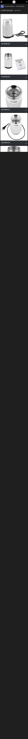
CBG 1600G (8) (5, 340)
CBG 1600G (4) (5, 472)
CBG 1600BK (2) (5, 736)
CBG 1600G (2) (5, 538)
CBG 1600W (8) (5, 44)
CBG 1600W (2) (5, 109)
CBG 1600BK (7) (5, 571)
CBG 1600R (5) (5, 208)
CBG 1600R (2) (5, 274)
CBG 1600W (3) (5, 142)
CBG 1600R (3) (5, 241)
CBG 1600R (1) (5, 406)
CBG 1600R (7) (5, 307)
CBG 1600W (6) (5, 77)
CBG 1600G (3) (5, 439)
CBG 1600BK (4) (5, 703)
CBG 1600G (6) (5, 373)
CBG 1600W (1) (5, 175)
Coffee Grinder (20, 6)
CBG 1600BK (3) (5, 670)
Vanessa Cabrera (9, 6)
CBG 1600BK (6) (5, 604)
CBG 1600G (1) (5, 505)
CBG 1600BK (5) (5, 637)
